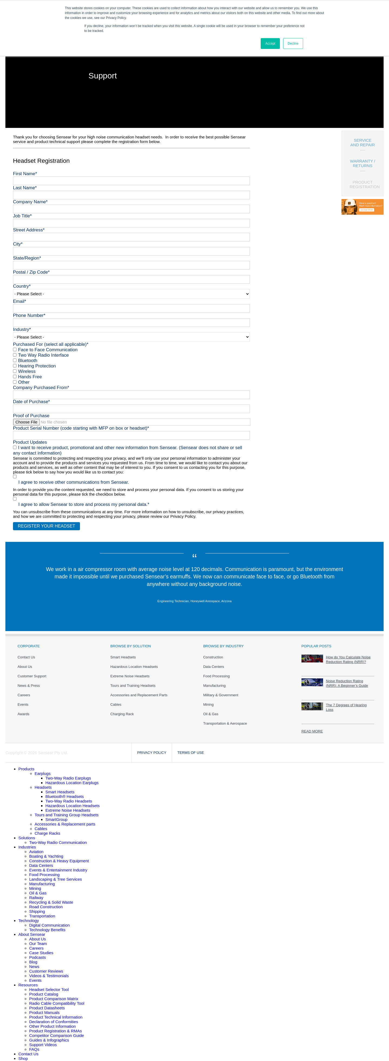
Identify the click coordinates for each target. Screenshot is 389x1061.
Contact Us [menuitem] (26, 653)
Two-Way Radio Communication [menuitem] (58, 838)
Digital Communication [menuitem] (49, 921)
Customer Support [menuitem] (32, 672)
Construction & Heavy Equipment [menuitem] (59, 857)
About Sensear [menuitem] (31, 930)
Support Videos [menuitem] (43, 1041)
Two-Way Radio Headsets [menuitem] (68, 797)
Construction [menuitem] (213, 653)
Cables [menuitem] (116, 701)
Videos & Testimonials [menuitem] (49, 972)
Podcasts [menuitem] (37, 953)
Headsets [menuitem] (43, 783)
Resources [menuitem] (28, 981)
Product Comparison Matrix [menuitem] (53, 995)
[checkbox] (131, 363)
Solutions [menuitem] (26, 834)
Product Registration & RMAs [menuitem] (55, 1027)
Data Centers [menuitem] (213, 663)
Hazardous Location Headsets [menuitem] (134, 663)
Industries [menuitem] (27, 843)
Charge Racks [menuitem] (47, 829)
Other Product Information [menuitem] (52, 1022)
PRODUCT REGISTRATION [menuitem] (365, 184)
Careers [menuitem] (24, 691)
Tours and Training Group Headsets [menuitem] (67, 811)
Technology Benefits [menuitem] (47, 926)
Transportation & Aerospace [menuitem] (225, 720)
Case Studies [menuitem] (41, 949)
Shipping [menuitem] (37, 907)
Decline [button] (293, 43)
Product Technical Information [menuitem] (55, 1013)
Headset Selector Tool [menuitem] (49, 985)
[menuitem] (26, 765)
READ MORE (312, 727)
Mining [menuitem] (208, 701)
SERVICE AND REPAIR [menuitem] (362, 142)
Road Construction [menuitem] (46, 903)
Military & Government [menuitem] (220, 691)
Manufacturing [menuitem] (214, 682)
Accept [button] (270, 43)
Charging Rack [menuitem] (122, 710)
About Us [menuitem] (25, 663)
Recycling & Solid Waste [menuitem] (51, 898)
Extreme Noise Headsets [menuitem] (130, 672)
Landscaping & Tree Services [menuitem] (55, 875)
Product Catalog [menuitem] (43, 990)
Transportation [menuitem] (42, 912)
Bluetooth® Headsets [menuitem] (64, 792)
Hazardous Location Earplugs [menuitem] (72, 779)
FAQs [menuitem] (34, 1045)
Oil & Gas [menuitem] (210, 710)
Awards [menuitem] (23, 710)
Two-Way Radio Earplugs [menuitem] (68, 774)
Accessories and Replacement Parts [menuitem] (138, 691)
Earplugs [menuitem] (43, 769)
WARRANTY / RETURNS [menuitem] (362, 163)
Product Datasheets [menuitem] (47, 1004)
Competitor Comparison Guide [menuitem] (56, 1031)
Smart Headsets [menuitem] (123, 653)
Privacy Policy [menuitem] (151, 749)
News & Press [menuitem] (29, 682)
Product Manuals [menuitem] (44, 1008)
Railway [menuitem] (36, 893)
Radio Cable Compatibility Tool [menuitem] (56, 999)
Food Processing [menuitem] (216, 672)
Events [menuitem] (23, 701)
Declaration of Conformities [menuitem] (53, 1018)
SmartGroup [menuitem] (56, 815)
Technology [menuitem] (28, 916)
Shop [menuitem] (23, 1054)
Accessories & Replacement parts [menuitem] (65, 820)
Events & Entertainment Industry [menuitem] (58, 866)
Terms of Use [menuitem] (190, 749)
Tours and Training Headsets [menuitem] (133, 682)
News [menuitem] (34, 962)
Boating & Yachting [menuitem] (46, 852)
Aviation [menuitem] (36, 848)
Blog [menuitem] (33, 958)
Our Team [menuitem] (38, 939)
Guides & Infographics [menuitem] (49, 1036)
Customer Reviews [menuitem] (46, 967)
